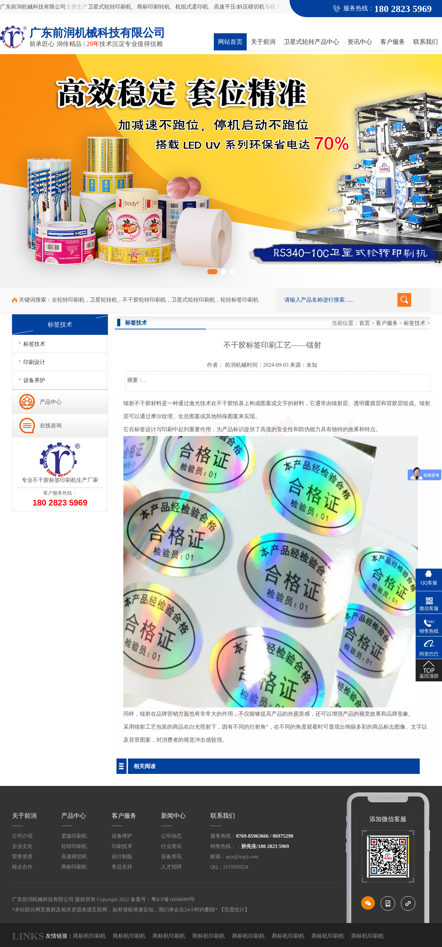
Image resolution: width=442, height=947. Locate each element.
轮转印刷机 (74, 846)
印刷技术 (122, 846)
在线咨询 (51, 425)
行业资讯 (171, 846)
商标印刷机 (74, 867)
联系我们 (425, 41)
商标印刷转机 (153, 7)
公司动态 (171, 836)
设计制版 (122, 856)
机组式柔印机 (191, 7)
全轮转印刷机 (68, 300)
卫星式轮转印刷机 (110, 7)
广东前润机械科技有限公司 (33, 7)
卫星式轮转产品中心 (311, 41)
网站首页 (230, 41)
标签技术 (415, 323)
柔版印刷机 (74, 836)
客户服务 (392, 41)
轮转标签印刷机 (239, 300)
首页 (364, 323)
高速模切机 (74, 856)
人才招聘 (171, 867)
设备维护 (122, 836)
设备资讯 (171, 856)
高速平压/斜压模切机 (239, 7)
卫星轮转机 (103, 300)
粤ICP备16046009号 (173, 899)
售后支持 (122, 867)
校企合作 (22, 867)
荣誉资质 (22, 856)
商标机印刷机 (89, 936)
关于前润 (263, 41)
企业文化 (22, 846)
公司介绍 (22, 836)
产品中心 (51, 402)
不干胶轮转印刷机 (144, 300)
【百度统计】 (234, 909)
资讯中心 (359, 41)
